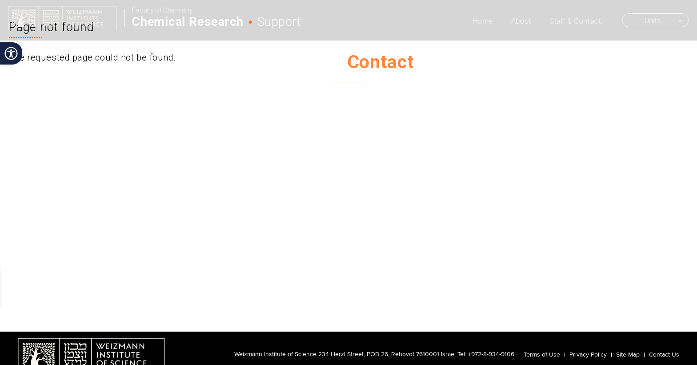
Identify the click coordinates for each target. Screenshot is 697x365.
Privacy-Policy (588, 355)
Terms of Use (542, 355)
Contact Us (664, 355)
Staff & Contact (575, 21)
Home (483, 21)
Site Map (628, 355)
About (522, 21)
